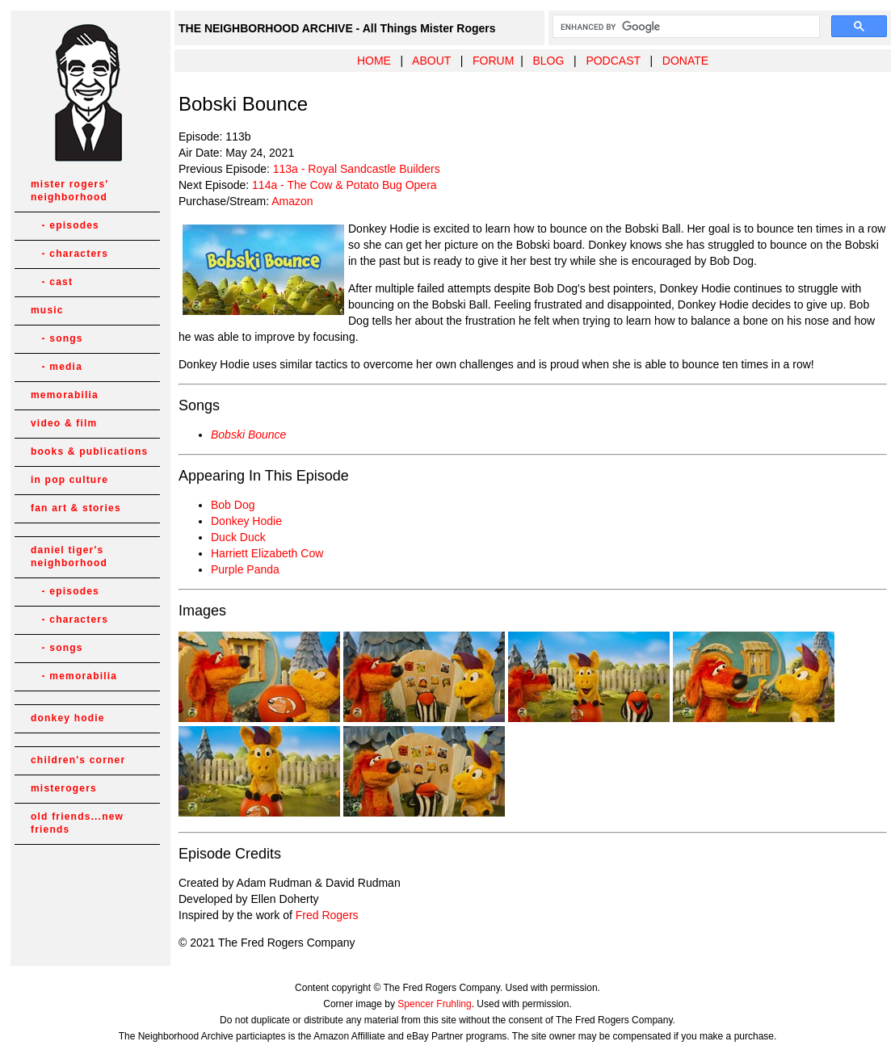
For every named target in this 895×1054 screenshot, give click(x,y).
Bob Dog (232, 504)
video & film (64, 423)
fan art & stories (76, 508)
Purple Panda (245, 569)
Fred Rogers (327, 915)
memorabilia (65, 395)
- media (56, 366)
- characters (69, 253)
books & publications (89, 451)
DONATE (685, 60)
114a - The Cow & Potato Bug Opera (344, 184)
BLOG (548, 60)
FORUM (493, 60)
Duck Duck (238, 537)
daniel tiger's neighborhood (69, 556)
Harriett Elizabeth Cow (267, 553)
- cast (52, 282)
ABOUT (431, 60)
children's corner (78, 760)
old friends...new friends (77, 823)
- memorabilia (74, 676)
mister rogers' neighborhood (69, 190)
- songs (57, 338)
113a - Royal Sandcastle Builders (356, 168)
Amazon (292, 201)
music (47, 310)
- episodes (65, 225)
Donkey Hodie (246, 520)
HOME (374, 60)
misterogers (64, 788)
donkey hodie (68, 718)
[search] (685, 26)
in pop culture (69, 479)
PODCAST (613, 60)
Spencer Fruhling (434, 1004)
